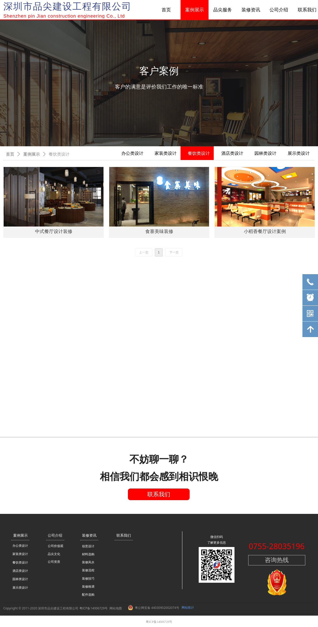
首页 (10, 154)
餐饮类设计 (59, 154)
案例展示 (31, 154)
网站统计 (188, 607)
